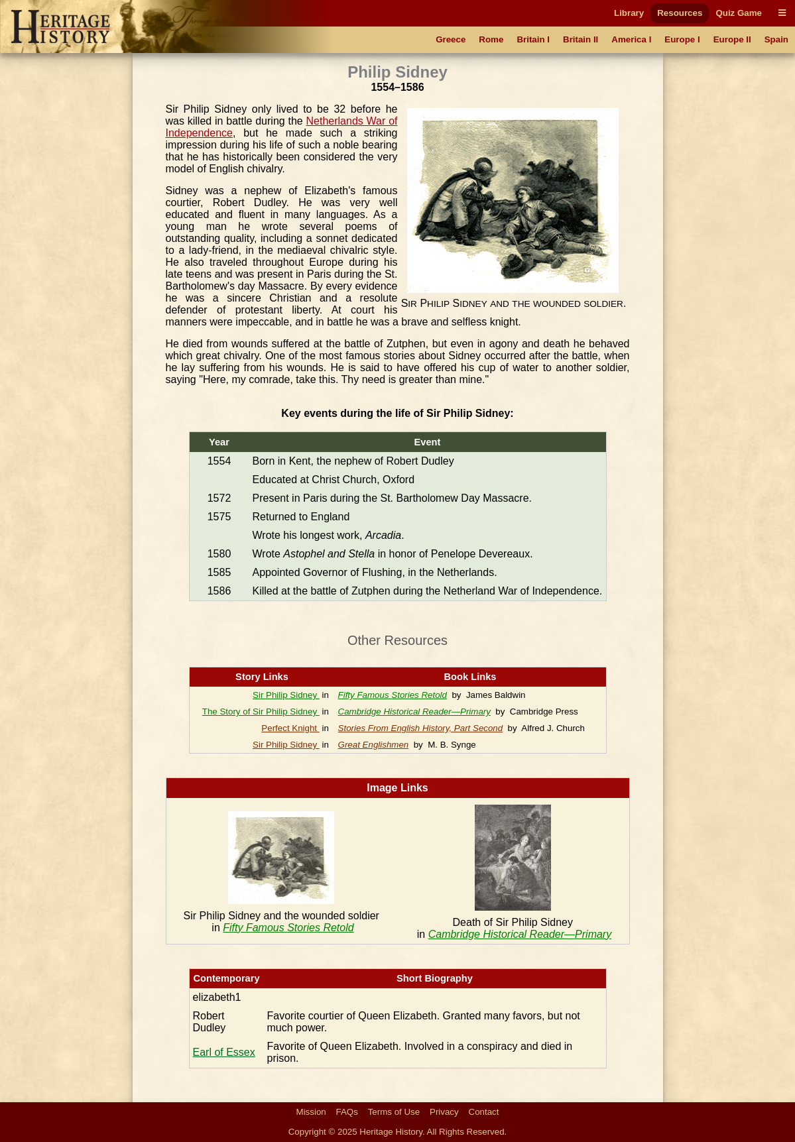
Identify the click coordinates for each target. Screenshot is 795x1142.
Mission (311, 1112)
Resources (679, 13)
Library (629, 13)
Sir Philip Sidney (286, 695)
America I (631, 39)
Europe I (682, 39)
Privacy (444, 1112)
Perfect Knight (290, 728)
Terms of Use (394, 1112)
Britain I (533, 39)
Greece (450, 39)
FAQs (347, 1112)
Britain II (580, 39)
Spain (776, 39)
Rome (491, 39)
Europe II (732, 39)
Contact (484, 1112)
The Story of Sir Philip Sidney (261, 711)
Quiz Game (738, 13)
